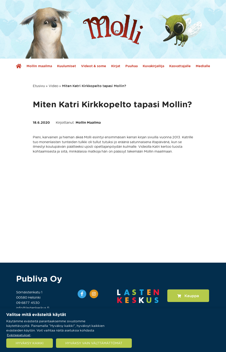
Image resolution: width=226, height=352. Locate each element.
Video (53, 86)
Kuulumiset (66, 66)
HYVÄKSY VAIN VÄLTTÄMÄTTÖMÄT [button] (93, 343)
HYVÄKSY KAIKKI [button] (29, 343)
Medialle (203, 66)
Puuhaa (131, 66)
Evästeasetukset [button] (18, 335)
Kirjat (115, 66)
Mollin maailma (39, 66)
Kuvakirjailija (153, 66)
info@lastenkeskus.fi (32, 308)
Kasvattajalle (180, 66)
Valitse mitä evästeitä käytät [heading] (36, 314)
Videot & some (93, 66)
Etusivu (39, 86)
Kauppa (188, 295)
